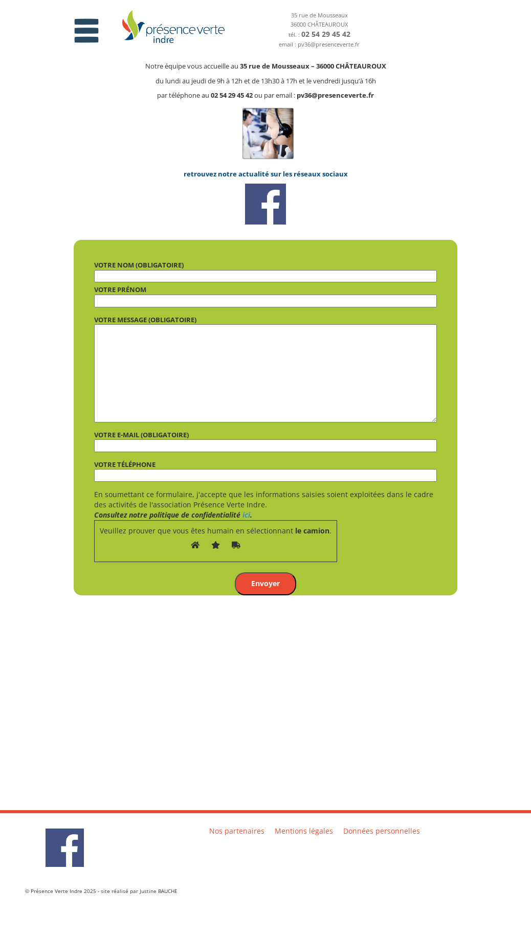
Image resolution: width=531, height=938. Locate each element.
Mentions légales (304, 831)
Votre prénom (265, 295)
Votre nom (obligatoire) (265, 270)
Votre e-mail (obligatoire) (265, 440)
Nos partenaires (236, 831)
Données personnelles (381, 831)
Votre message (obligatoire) (265, 368)
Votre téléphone (265, 470)
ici (246, 515)
